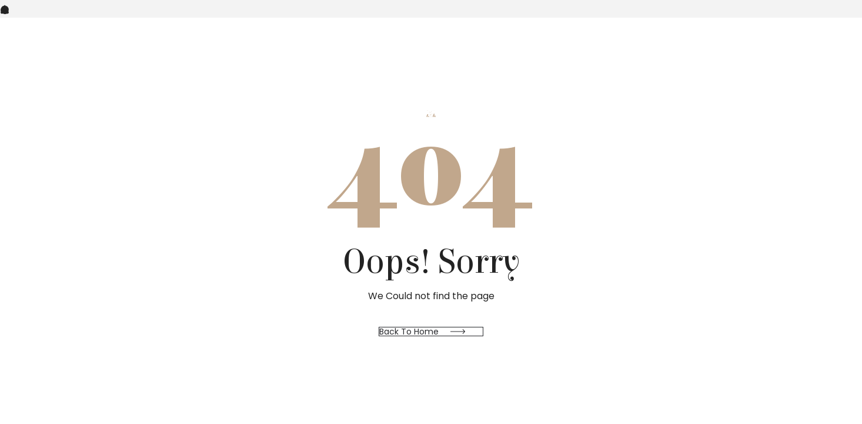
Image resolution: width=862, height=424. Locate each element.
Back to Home (409, 331)
